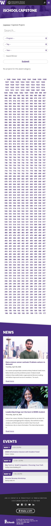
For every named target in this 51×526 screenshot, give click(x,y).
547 (44, 213)
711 (27, 170)
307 (44, 278)
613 (19, 197)
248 (40, 294)
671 (27, 181)
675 (10, 181)
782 (23, 151)
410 (31, 251)
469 (35, 235)
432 (23, 245)
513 (19, 224)
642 (23, 189)
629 (35, 192)
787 (44, 149)
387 (44, 256)
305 (10, 280)
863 (19, 130)
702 (23, 173)
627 (44, 192)
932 (23, 111)
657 (44, 184)
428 (40, 245)
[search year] (25, 50)
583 (19, 205)
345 (10, 270)
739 (35, 162)
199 (35, 307)
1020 (12, 87)
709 (35, 170)
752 (23, 159)
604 (14, 200)
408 (40, 251)
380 (31, 259)
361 (27, 264)
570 (31, 208)
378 (40, 259)
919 (35, 114)
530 (31, 219)
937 (44, 108)
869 (35, 127)
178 (40, 313)
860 (31, 130)
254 (14, 294)
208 (40, 305)
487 (44, 229)
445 (10, 243)
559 (35, 210)
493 (19, 229)
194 (14, 310)
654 (14, 186)
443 (19, 243)
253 (19, 294)
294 (14, 283)
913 (19, 116)
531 (27, 219)
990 (31, 95)
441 (27, 243)
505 (10, 227)
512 (23, 224)
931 (27, 111)
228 (40, 299)
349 (35, 267)
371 (27, 262)
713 (19, 170)
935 (10, 111)
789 (35, 149)
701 (27, 173)
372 (23, 262)
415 (10, 251)
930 (31, 111)
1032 (33, 81)
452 (23, 240)
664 (14, 184)
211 (27, 305)
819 (35, 141)
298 (40, 280)
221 (27, 302)
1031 (38, 81)
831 (27, 138)
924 (14, 114)
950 (31, 106)
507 (44, 224)
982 (23, 98)
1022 (43, 84)
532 (23, 219)
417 (44, 248)
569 (35, 208)
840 (31, 135)
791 (27, 149)
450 (31, 240)
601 (27, 200)
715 (10, 170)
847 (44, 133)
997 (45, 92)
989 (35, 95)
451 (27, 240)
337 (44, 270)
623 (19, 194)
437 (44, 243)
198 (40, 307)
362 (23, 264)
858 (40, 130)
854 (14, 133)
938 (40, 108)
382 (23, 259)
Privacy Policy (26, 498)
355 (10, 267)
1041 (29, 79)
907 (44, 116)
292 (23, 283)
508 (40, 224)
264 (14, 291)
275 (10, 288)
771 (27, 154)
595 (10, 202)
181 (27, 313)
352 (23, 267)
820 (31, 141)
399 (35, 253)
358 (40, 264)
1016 (33, 87)
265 (10, 291)
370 (31, 262)
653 (19, 186)
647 (44, 186)
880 (31, 124)
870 (31, 127)
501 (27, 227)
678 (40, 178)
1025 (28, 84)
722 (23, 167)
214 (14, 305)
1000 (32, 92)
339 (35, 270)
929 (35, 111)
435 (10, 245)
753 (19, 159)
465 (10, 237)
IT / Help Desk (35, 500)
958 (40, 103)
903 (19, 119)
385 (10, 259)
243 (19, 296)
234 (14, 299)
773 (19, 154)
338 (40, 270)
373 (19, 262)
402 (23, 253)
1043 (19, 79)
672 (23, 181)
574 (14, 208)
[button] (44, 2)
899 (35, 119)
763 (19, 157)
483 (19, 232)
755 (10, 159)
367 (44, 262)
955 (10, 106)
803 (19, 146)
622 (23, 194)
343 (19, 270)
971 (27, 100)
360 (31, 264)
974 (14, 100)
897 (44, 119)
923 (19, 114)
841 (27, 135)
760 (31, 157)
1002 (21, 92)
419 (35, 248)
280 (31, 286)
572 (23, 208)
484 (14, 232)
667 (44, 181)
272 (23, 288)
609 (35, 197)
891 (27, 122)
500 (31, 227)
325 (10, 275)
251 (27, 294)
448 (40, 240)
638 (40, 189)
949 (35, 106)
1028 (12, 84)
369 (35, 262)
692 (23, 176)
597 (44, 200)
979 (35, 98)
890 (31, 122)
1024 (33, 84)
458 (40, 237)
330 (31, 272)
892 (23, 122)
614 (14, 197)
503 (19, 227)
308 (40, 278)
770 (31, 154)
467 (44, 235)
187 (44, 310)
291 (27, 283)
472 (23, 235)
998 (40, 92)
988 (40, 95)
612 (23, 197)
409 (35, 251)
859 (35, 130)
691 (27, 176)
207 (44, 305)
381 (27, 259)
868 (40, 127)
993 (19, 95)
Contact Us (14, 498)
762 (23, 157)
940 (31, 108)
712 (23, 170)
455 (10, 240)
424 (14, 248)
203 (19, 307)
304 (14, 280)
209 (35, 305)
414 (14, 251)
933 (19, 111)
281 (27, 286)
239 (35, 296)
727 (44, 165)
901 (27, 119)
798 (40, 146)
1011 (17, 89)
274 (14, 288)
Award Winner (10, 56)
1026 (22, 84)
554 (14, 213)
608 (40, 197)
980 (31, 98)
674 (14, 181)
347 (44, 267)
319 (35, 275)
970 (31, 100)
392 (23, 256)
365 (10, 264)
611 (27, 197)
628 (40, 192)
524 (14, 221)
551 (27, 213)
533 (19, 219)
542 (23, 216)
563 (19, 210)
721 (27, 167)
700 (31, 173)
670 (31, 181)
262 (23, 291)
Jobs (6, 498)
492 (23, 229)
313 (19, 278)
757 (44, 157)
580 (31, 205)
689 (35, 176)
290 (31, 283)
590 (31, 202)
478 (40, 232)
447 (44, 240)
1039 (39, 79)
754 (14, 159)
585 (10, 205)
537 (44, 216)
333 (19, 272)
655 (10, 186)
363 (19, 264)
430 (31, 245)
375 (10, 262)
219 (35, 302)
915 (10, 116)
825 (10, 141)
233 (19, 299)
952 (23, 106)
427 (44, 245)
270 (31, 288)
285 (10, 286)
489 (35, 229)
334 (14, 272)
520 (31, 221)
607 (44, 197)
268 (40, 288)
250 (31, 294)
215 (10, 305)
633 (19, 192)
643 (19, 189)
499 (35, 227)
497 (44, 227)
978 (40, 98)
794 (14, 149)
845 (10, 135)
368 (40, 262)
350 (31, 267)
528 (40, 219)
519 (35, 221)
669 (35, 181)
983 (19, 98)
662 (23, 184)
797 (44, 146)
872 (23, 127)
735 (10, 165)
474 (14, 235)
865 (10, 130)
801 (27, 146)
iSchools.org (9, 521)
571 (27, 208)
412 (23, 251)
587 (44, 202)
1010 (22, 89)
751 (27, 159)
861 (27, 130)
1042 (24, 79)
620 (31, 194)
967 (44, 100)
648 (40, 186)
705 (10, 173)
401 (27, 253)
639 (35, 189)
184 (15, 313)
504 (14, 227)
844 (14, 135)
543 (19, 216)
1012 (12, 89)
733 (19, 165)
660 (31, 184)
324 (14, 275)
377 (44, 259)
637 (44, 189)
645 (10, 189)
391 (27, 256)
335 (10, 272)
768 (40, 154)
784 (14, 151)
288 (40, 283)
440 (31, 243)
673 (19, 181)
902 (23, 119)
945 (10, 108)
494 (14, 229)
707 (44, 170)
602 (23, 200)
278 (40, 286)
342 (23, 270)
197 (44, 307)
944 (14, 108)
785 (10, 151)
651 (27, 186)
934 (14, 111)
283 (19, 286)
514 (14, 224)
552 (23, 213)
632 (23, 192)
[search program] (25, 38)
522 (23, 221)
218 (40, 302)
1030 (43, 81)
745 (10, 162)
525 (10, 221)
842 (23, 135)
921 (27, 114)
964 (14, 103)
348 (40, 267)
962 (23, 103)
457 (44, 237)
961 (27, 103)
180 (32, 313)
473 (19, 235)
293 (19, 283)
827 (44, 138)
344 (14, 270)
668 (40, 181)
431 (27, 245)
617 (44, 194)
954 (14, 106)
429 (35, 245)
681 (27, 178)
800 (31, 146)
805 (10, 146)
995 (10, 95)
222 (23, 302)
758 (40, 157)
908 (40, 116)
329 (35, 272)
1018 (22, 87)
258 (40, 291)
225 (10, 302)
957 (44, 103)
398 (40, 253)
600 (31, 200)
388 (40, 256)
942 (23, 108)
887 (44, 122)
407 (44, 251)
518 (40, 221)
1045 (9, 79)
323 (19, 275)
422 (23, 248)
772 (23, 154)
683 (19, 178)
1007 (38, 89)
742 (23, 162)
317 (44, 275)
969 (35, 100)
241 (27, 296)
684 (14, 178)
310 (31, 278)
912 (23, 116)
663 (19, 184)
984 (14, 98)
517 (44, 221)
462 (23, 237)
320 (31, 275)
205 (10, 307)
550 (31, 213)
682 (23, 178)
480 (31, 232)
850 (31, 133)
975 (10, 100)
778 (40, 151)
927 (44, 111)
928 (40, 111)
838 (40, 135)
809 (35, 143)
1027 (17, 84)
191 (27, 310)
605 (10, 200)
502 (23, 227)
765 (10, 157)
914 (14, 116)
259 (35, 291)
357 (44, 264)
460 (31, 237)
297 (44, 280)
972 (23, 100)
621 (27, 194)
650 (31, 186)
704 (14, 173)
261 (27, 291)
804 (14, 146)
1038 (45, 79)
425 (10, 248)
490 (31, 229)
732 (23, 165)
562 (23, 210)
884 (14, 124)
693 (19, 176)
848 (40, 133)
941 (27, 108)
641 (27, 189)
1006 (43, 89)
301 (27, 280)
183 (19, 313)
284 (14, 286)
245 (10, 296)
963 (19, 103)
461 (27, 237)
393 (19, 256)
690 (31, 176)
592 (23, 202)
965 (10, 103)
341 (27, 270)
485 (10, 232)
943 (19, 108)
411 (27, 251)
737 (44, 162)
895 (10, 122)
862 (23, 130)
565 (10, 210)
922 (23, 114)
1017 (28, 87)
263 (19, 291)
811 (27, 143)
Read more (10, 381)
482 (23, 232)
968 (40, 100)
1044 (14, 79)
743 (19, 162)
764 (14, 157)
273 (19, 288)
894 (14, 122)
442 (23, 243)
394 (14, 256)
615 (10, 197)
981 (27, 98)
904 (14, 119)
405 (10, 253)
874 (14, 127)
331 (27, 272)
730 (31, 165)
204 (14, 307)
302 (23, 280)
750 (31, 159)
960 (31, 103)
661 (27, 184)
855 (10, 133)
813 (19, 143)
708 (40, 170)
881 (27, 124)
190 (31, 310)
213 (19, 305)
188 (40, 310)
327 (44, 272)
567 (44, 208)
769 (35, 154)
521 (27, 221)
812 (23, 143)
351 (27, 267)
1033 (28, 81)
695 (10, 176)
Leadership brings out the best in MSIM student (25, 412)
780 (31, 151)
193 (19, 310)
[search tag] (25, 44)
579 (35, 205)
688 (40, 176)
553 (19, 213)
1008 (33, 89)
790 (31, 149)
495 (10, 229)
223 (19, 302)
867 (44, 127)
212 (23, 305)
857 (44, 130)
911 (27, 116)
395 (10, 256)
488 (40, 229)
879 (35, 124)
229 (35, 299)
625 (10, 194)
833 (19, 138)
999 (36, 92)
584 (14, 205)
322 (23, 275)
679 (35, 178)
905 (10, 119)
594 (14, 202)
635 (10, 192)
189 (35, 310)
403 (19, 253)
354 (14, 267)
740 (31, 162)
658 (40, 184)
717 (44, 167)
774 (14, 154)
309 (35, 278)
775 (10, 154)
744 (14, 162)
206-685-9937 (19, 523)
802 (23, 146)
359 (35, 264)
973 (19, 100)
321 (27, 275)
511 (27, 224)
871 (27, 127)
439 (35, 243)
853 (19, 133)
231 (27, 299)
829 (35, 138)
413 (19, 251)
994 (14, 95)
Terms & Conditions (40, 498)
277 (44, 286)
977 (44, 98)
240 (31, 296)
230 (31, 299)
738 (40, 162)
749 (35, 159)
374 (14, 262)
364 (14, 264)
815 (10, 143)
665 (10, 184)
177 (44, 313)
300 (31, 280)
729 (35, 165)
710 (31, 170)
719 (35, 167)
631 (27, 192)
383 (19, 259)
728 (40, 165)
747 (44, 159)
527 (44, 219)
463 (19, 237)
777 (44, 151)
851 (27, 133)
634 (14, 192)
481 (27, 232)
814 (14, 143)
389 (35, 256)
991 (27, 95)
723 (19, 167)
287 (44, 283)
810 (31, 143)
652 (23, 186)
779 (35, 151)
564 (14, 210)
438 (40, 243)
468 (40, 235)
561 (27, 210)
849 (35, 133)
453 (19, 240)
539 (35, 216)
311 (27, 278)
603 (19, 200)
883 (19, 124)
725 (10, 167)
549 (35, 213)
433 (19, 245)
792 (23, 149)
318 (40, 275)
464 (14, 237)
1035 (17, 81)
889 (35, 122)
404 (14, 253)
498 (40, 227)
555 (10, 213)
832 (23, 138)
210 (31, 305)
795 (10, 149)
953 (19, 106)
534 (14, 219)
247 (44, 294)
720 (31, 167)
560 (31, 210)
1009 (28, 89)
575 (10, 208)
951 (27, 106)
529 (35, 219)
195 (10, 310)
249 (35, 294)
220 (31, 302)
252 (23, 294)
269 (35, 288)
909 (35, 116)
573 (19, 208)
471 (27, 235)
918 (40, 114)
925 (10, 114)
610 (31, 197)
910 (31, 116)
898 (40, 119)
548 (40, 213)
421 (27, 248)
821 (27, 141)
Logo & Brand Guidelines (20, 500)
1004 (11, 92)
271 (27, 288)
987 (44, 95)
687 (44, 176)
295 (10, 283)
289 (35, 283)
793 (19, 149)
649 (35, 186)
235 (10, 299)
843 (19, 135)
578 (40, 205)
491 (27, 229)
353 (19, 267)
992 (23, 95)
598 (40, 200)
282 (23, 286)
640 (31, 189)
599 (35, 200)
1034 (22, 81)
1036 (12, 81)
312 (23, 278)
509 (35, 224)
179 (36, 313)
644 (14, 189)
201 (27, 307)
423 (19, 248)
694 (14, 176)
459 (35, 237)
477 (44, 232)
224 (14, 302)
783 (19, 151)
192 (23, 310)
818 (40, 141)
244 (14, 296)
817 (44, 141)
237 (44, 296)
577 (44, 205)
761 (27, 157)
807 (44, 143)
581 (27, 205)
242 (23, 296)
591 (27, 202)
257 (44, 291)
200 (31, 307)
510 (31, 224)
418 (40, 248)
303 (19, 280)
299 (35, 280)
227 (44, 299)
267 (44, 288)
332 (23, 272)
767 (44, 154)
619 (35, 194)
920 (31, 114)
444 (14, 243)
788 (40, 149)
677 (44, 178)
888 (40, 122)
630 (31, 192)
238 (40, 296)
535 (10, 219)
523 (19, 221)
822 (23, 141)
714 (14, 170)
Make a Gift (25, 511)
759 (35, 157)
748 (40, 159)
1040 (34, 79)
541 (27, 216)
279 (35, 286)
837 (44, 135)
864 (14, 130)
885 (10, 124)
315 (10, 278)
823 (19, 141)
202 (23, 307)
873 (19, 127)
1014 (43, 87)
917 (44, 114)
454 (14, 240)
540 (31, 216)
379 (35, 259)
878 (40, 124)
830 (31, 138)
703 (19, 173)
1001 (26, 92)
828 (40, 138)
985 (10, 98)
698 (40, 173)
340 (31, 270)
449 (35, 240)
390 (31, 256)
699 (35, 173)
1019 (17, 87)
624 (14, 194)
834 (14, 138)
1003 (16, 92)
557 (44, 210)
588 (40, 202)
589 (35, 202)
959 (35, 103)
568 (40, 208)
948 (40, 106)
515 (10, 224)
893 (19, 122)
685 (10, 178)
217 (44, 302)
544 (14, 216)
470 (31, 235)
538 (40, 216)
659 (35, 184)
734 (14, 165)
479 (35, 232)
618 (40, 194)
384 (14, 259)
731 (27, 165)
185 (10, 313)
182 (23, 313)
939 (35, 108)
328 (40, 272)
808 (40, 143)
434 (14, 245)
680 (31, 178)
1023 (38, 84)
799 (35, 146)
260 (31, 291)
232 (23, 299)
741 (27, 162)
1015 (38, 87)
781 (27, 151)
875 (10, 127)
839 (35, 135)
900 (31, 119)
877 (44, 124)
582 (23, 205)
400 (31, 253)
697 (44, 173)
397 (44, 253)
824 (14, 141)
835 (10, 138)
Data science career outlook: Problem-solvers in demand (25, 363)
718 (40, 167)
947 (44, 106)
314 (14, 278)
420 (31, 248)
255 (10, 294)
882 (23, 124)
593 (19, 202)
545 (10, 216)
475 (10, 235)
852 (23, 133)
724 (14, 167)
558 (40, 210)
